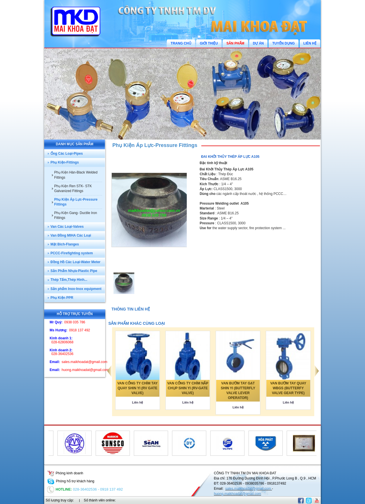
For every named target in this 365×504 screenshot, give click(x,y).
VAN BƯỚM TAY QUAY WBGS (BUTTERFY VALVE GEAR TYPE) (288, 388)
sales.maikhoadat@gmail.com (248, 489)
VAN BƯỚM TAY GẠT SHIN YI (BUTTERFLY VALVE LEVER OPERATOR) (238, 390)
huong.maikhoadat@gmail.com (237, 494)
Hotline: (59, 489)
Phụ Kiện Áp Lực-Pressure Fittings (154, 145)
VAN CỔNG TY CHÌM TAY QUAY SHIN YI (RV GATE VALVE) (137, 388)
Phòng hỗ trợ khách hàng (70, 481)
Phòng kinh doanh (65, 473)
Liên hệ (137, 402)
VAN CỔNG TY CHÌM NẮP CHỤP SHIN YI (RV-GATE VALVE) (187, 388)
